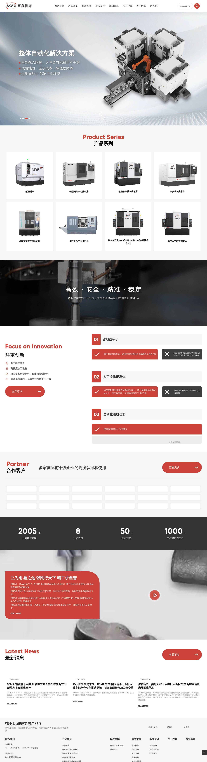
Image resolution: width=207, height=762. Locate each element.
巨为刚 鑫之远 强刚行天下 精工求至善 (43, 577)
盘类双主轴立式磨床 (177, 240)
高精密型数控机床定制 (30, 240)
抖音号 (186, 727)
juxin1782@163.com (13, 757)
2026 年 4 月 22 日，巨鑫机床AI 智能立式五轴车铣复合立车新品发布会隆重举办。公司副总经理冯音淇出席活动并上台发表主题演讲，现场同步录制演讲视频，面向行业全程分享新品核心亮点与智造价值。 (37, 694)
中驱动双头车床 (177, 191)
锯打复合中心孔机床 (79, 240)
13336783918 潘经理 (30, 747)
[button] (24, 118)
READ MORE (15, 613)
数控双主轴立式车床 (128, 191)
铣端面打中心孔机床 (79, 191)
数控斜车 (29, 191)
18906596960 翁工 (12, 747)
